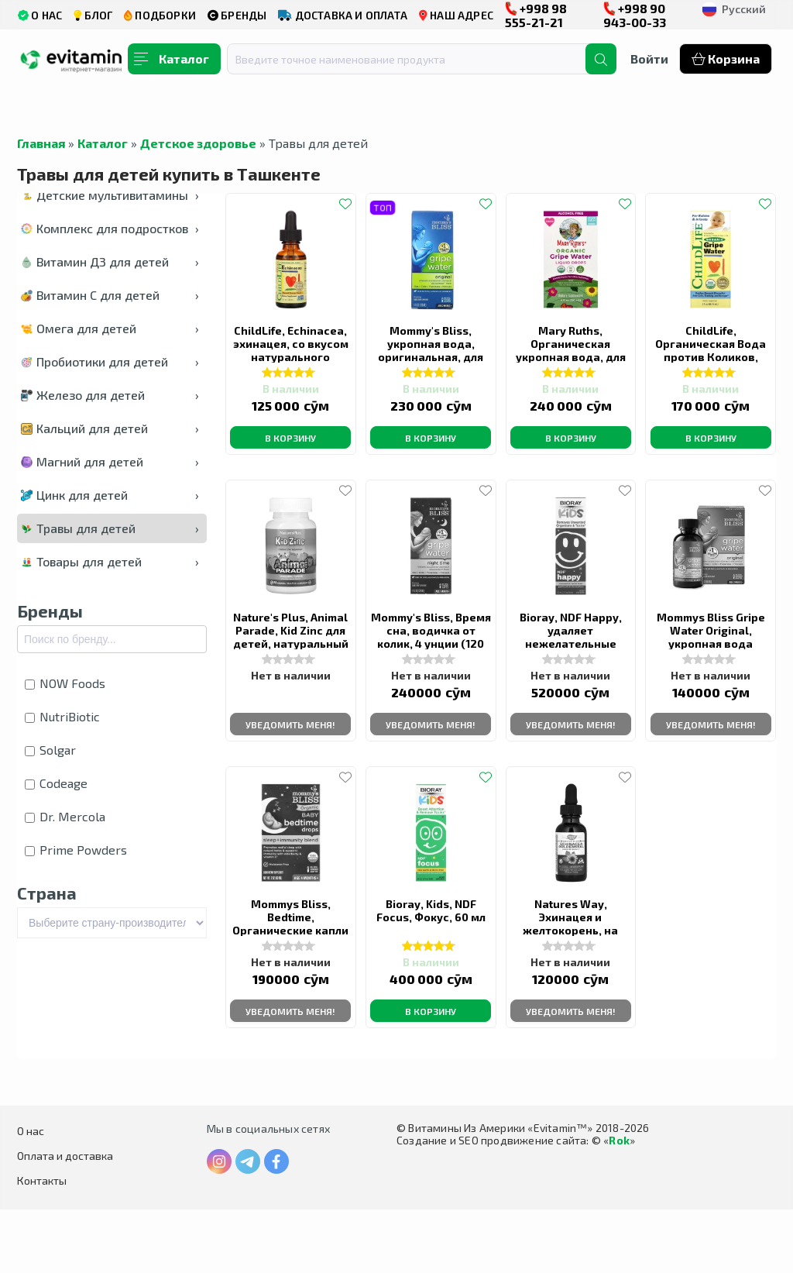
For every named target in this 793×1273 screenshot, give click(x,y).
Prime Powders (76, 849)
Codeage (56, 783)
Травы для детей (110, 528)
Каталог (102, 143)
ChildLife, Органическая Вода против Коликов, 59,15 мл (710, 358)
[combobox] (416, 58)
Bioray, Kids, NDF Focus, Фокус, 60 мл (431, 964)
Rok (619, 1203)
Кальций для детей (110, 428)
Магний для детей (110, 461)
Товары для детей (110, 561)
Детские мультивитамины (110, 195)
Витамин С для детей (110, 294)
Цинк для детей (110, 494)
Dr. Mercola (65, 816)
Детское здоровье (198, 143)
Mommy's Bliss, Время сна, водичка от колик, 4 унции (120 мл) (431, 659)
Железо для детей (110, 394)
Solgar (50, 749)
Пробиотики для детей (110, 361)
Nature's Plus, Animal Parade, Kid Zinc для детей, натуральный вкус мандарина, (290, 666)
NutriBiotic (62, 716)
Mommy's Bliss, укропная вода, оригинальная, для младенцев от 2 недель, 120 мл (430, 364)
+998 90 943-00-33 (634, 15)
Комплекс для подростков (110, 228)
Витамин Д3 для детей (110, 261)
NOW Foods (65, 683)
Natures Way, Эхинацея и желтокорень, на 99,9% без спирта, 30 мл (570, 977)
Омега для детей (110, 328)
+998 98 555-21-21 (536, 15)
